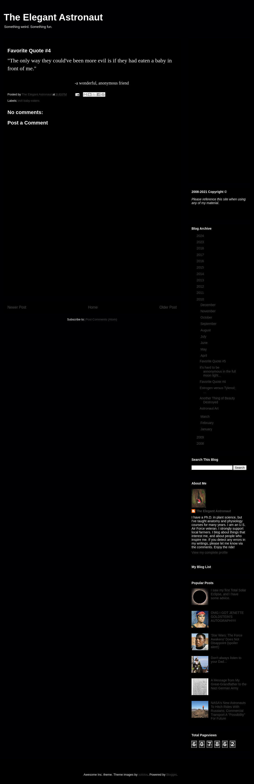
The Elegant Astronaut (53, 17)
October (206, 317)
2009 (201, 437)
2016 (201, 261)
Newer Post (16, 307)
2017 (201, 255)
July (203, 336)
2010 (201, 299)
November (208, 311)
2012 (201, 286)
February (207, 423)
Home (93, 307)
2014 (201, 274)
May (203, 349)
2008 (201, 443)
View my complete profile (210, 552)
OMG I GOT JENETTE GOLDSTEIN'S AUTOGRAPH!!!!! (227, 616)
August (205, 330)
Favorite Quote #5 (213, 361)
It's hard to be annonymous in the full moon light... (218, 371)
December (208, 305)
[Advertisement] (92, 264)
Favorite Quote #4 (213, 382)
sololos (143, 774)
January (206, 429)
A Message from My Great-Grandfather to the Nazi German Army (229, 684)
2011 (201, 293)
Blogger (171, 774)
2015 (201, 267)
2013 (201, 280)
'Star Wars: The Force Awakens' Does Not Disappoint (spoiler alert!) (227, 641)
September (208, 324)
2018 (201, 248)
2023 (201, 242)
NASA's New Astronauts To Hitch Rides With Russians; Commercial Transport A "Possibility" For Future (228, 710)
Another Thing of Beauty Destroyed (217, 400)
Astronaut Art (209, 408)
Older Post (168, 307)
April (204, 355)
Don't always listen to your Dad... (226, 660)
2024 (201, 236)
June (204, 343)
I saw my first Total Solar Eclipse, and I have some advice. (228, 594)
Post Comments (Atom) (101, 319)
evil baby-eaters (29, 100)
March (205, 416)
